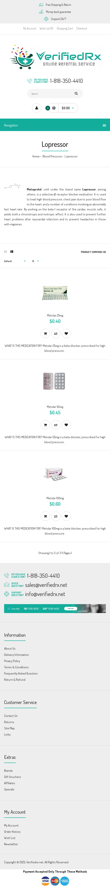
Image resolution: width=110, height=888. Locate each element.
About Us (9, 648)
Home (36, 156)
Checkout (81, 28)
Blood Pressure (52, 156)
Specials (9, 789)
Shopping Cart (65, 28)
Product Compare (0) (93, 252)
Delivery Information (16, 655)
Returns (9, 722)
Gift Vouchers (12, 777)
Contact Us (11, 716)
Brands (8, 771)
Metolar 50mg (55, 407)
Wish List (9, 838)
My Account (29, 28)
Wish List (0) (46, 28)
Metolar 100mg (55, 498)
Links (7, 734)
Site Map (9, 728)
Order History (12, 832)
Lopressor (71, 156)
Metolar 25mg (55, 315)
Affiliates (9, 783)
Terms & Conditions (16, 667)
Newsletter (11, 844)
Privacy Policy (12, 661)
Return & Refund (14, 680)
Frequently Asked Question (21, 673)
